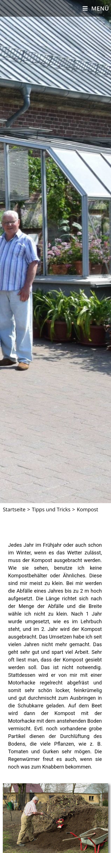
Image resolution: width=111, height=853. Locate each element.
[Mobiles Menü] (96, 8)
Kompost (87, 509)
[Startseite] (14, 509)
